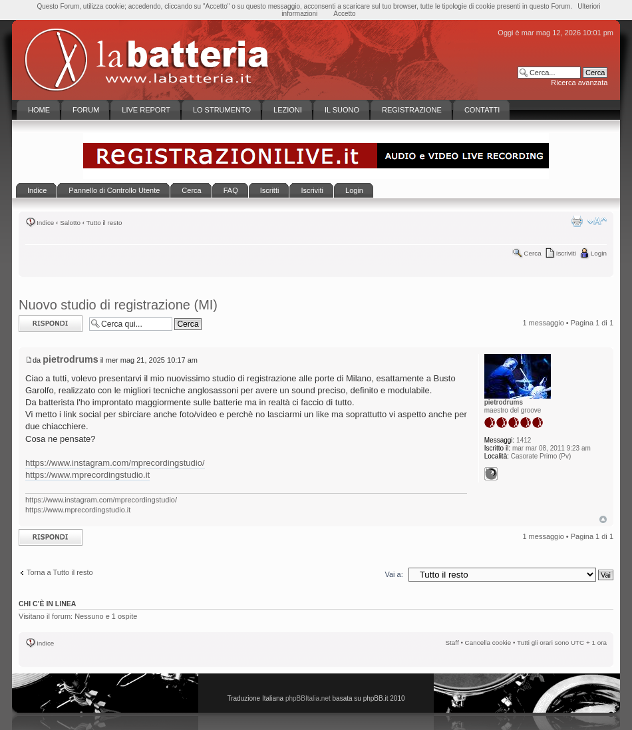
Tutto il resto (104, 222)
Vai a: (393, 574)
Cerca (532, 253)
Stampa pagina (576, 221)
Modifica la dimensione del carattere (597, 221)
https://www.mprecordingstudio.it (87, 475)
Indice (45, 222)
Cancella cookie (488, 642)
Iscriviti (566, 253)
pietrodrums (70, 359)
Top (603, 519)
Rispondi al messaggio (50, 323)
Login (599, 253)
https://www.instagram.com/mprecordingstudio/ (115, 463)
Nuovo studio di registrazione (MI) (118, 304)
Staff (452, 642)
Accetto (344, 13)
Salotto (70, 222)
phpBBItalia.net (308, 698)
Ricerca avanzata (579, 83)
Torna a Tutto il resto (60, 572)
